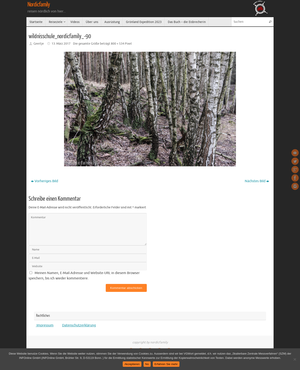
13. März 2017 (61, 43)
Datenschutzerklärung (79, 325)
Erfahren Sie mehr (166, 364)
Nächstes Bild (257, 181)
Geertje (39, 43)
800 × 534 (117, 43)
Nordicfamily (39, 4)
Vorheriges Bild (44, 181)
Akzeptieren (131, 364)
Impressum (45, 325)
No (147, 364)
